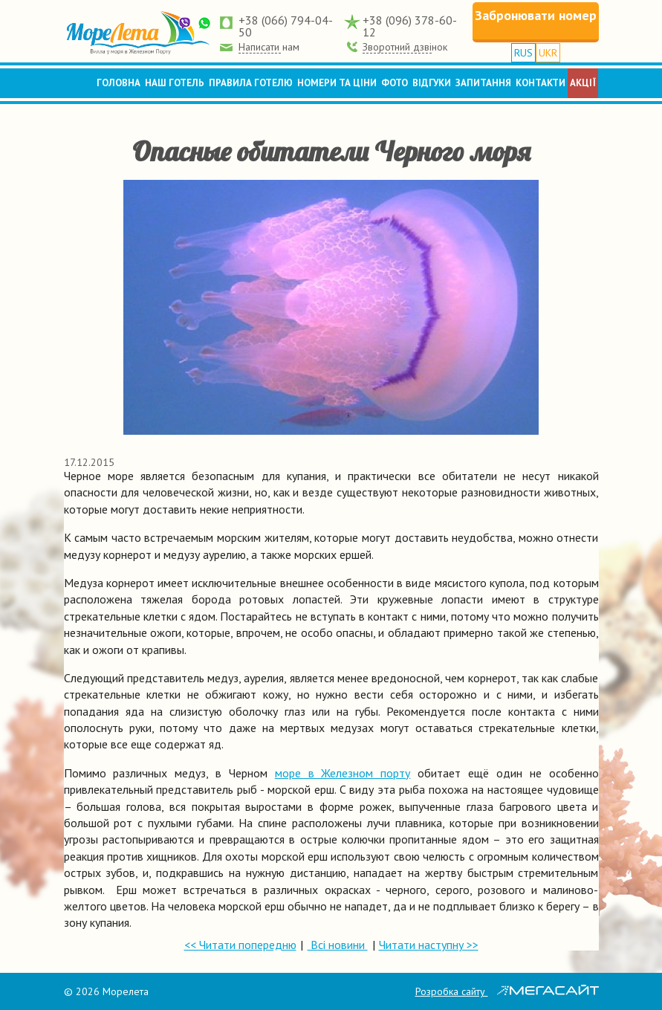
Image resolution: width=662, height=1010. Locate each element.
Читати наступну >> (428, 944)
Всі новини (338, 944)
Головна (118, 83)
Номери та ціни (337, 83)
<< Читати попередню (240, 944)
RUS (523, 52)
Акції (583, 83)
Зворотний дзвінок (405, 47)
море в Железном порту (343, 772)
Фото (394, 83)
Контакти (540, 83)
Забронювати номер (536, 15)
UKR (548, 52)
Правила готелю (251, 83)
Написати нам (268, 47)
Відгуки (431, 83)
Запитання (483, 83)
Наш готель (174, 83)
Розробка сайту (507, 991)
